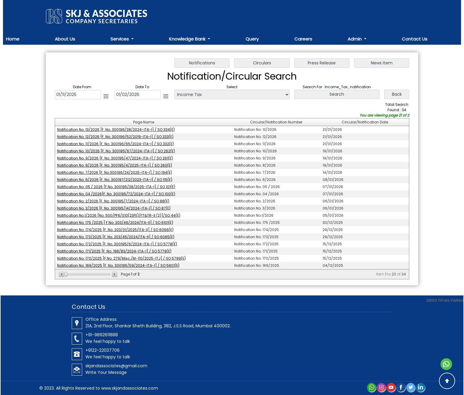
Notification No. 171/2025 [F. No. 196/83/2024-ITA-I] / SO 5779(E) (114, 251)
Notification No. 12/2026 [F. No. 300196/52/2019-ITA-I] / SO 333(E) (115, 136)
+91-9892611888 (101, 335)
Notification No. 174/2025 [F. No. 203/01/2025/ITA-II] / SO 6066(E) (115, 229)
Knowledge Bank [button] (188, 39)
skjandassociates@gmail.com (116, 366)
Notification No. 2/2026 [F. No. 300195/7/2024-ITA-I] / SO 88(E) (113, 201)
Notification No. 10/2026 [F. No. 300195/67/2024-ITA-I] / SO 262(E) (116, 151)
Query (252, 39)
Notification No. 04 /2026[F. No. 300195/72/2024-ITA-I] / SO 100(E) (116, 193)
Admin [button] (355, 39)
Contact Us (414, 39)
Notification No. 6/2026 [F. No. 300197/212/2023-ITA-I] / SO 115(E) (114, 179)
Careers (303, 39)
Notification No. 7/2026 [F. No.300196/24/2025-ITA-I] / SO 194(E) (114, 172)
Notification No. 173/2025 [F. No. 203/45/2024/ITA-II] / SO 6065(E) (115, 236)
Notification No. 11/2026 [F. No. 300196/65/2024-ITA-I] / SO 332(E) (115, 143)
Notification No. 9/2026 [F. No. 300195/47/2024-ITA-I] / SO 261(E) (115, 158)
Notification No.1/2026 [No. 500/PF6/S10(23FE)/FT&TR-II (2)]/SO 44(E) (118, 215)
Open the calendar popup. (106, 96)
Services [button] (120, 39)
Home (12, 39)
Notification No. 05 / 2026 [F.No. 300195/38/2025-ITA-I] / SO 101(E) (116, 186)
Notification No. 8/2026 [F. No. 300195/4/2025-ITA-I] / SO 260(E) (114, 165)
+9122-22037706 (102, 350)
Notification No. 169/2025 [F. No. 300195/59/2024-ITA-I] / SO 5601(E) (118, 265)
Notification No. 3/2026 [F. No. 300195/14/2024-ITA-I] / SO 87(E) (114, 208)
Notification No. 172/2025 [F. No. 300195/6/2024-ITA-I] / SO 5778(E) (117, 244)
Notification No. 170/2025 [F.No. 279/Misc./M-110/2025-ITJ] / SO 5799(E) (121, 258)
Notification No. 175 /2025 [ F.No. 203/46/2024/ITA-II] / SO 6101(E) (115, 222)
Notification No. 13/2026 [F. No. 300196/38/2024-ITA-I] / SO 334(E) (116, 129)
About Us (65, 39)
